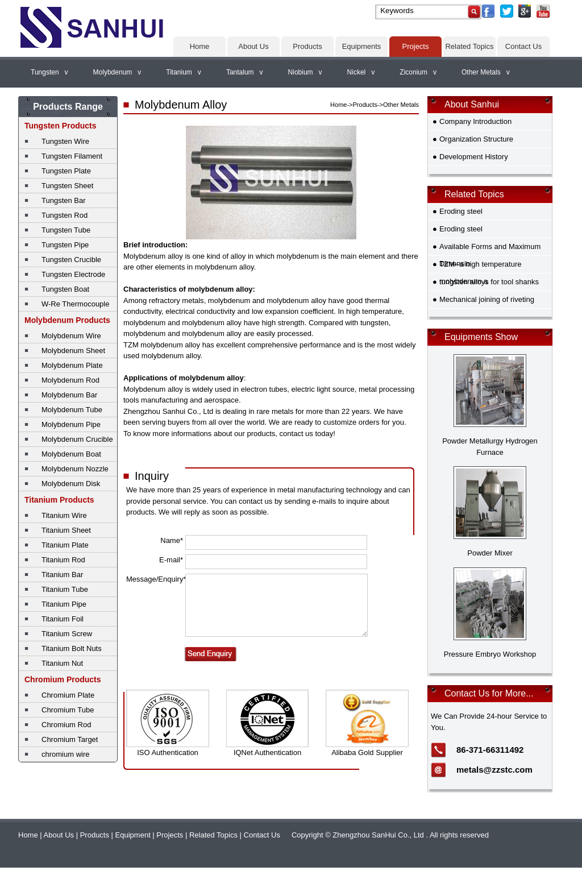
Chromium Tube (67, 710)
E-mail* (171, 559)
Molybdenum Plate (72, 365)
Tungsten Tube (65, 230)
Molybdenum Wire (71, 335)
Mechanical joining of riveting (486, 299)
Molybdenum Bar (69, 395)
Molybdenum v (117, 72)
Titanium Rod (63, 559)
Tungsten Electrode (73, 274)
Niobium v (305, 72)
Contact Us (523, 46)
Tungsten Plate (66, 171)
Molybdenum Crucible (77, 439)
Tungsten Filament (71, 156)
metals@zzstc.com (494, 769)
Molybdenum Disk (70, 483)
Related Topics (469, 46)
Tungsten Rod (64, 215)
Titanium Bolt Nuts (71, 648)
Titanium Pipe (63, 604)
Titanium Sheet (66, 530)
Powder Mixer (489, 553)
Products (307, 46)
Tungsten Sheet (67, 185)
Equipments (361, 46)
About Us (253, 46)
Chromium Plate (67, 695)
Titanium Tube (64, 589)
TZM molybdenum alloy (161, 345)
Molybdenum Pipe (71, 424)
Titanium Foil (62, 619)
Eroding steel (461, 211)
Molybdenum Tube (71, 409)
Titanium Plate (65, 545)
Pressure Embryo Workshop (490, 654)
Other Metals (401, 104)
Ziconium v (418, 72)
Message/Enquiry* (154, 579)
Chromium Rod (66, 724)
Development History (473, 156)
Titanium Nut (62, 663)
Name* (171, 540)
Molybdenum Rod (70, 380)
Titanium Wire (64, 515)
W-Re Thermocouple (75, 304)
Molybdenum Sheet (73, 350)
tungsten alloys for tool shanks (489, 281)
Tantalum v (244, 72)
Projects (415, 46)
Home (200, 46)
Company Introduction (475, 121)
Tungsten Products (60, 125)
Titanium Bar (62, 574)
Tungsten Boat (65, 289)
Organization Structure (476, 139)
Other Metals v (486, 72)
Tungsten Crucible (71, 259)
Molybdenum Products (67, 320)
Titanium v (183, 72)
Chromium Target (69, 739)
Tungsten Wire (65, 141)
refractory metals (176, 300)
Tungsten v (49, 72)
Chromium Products (62, 679)
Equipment (133, 835)
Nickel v (361, 72)
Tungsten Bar (63, 200)
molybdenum (298, 256)
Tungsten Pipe (65, 245)
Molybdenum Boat (71, 454)
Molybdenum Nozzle (75, 469)
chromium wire (65, 754)
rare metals (274, 411)
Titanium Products (59, 499)
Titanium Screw (66, 633)
